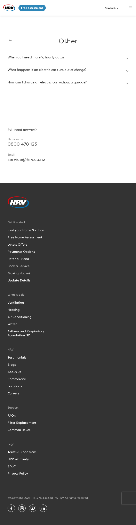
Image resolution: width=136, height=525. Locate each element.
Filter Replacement (22, 423)
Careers (13, 393)
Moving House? (19, 273)
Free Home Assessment (25, 237)
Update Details (19, 280)
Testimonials (17, 357)
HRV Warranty (18, 459)
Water (12, 324)
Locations (15, 386)
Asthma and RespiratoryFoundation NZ (26, 333)
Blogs (12, 365)
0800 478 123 (22, 144)
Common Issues (19, 430)
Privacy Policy (18, 473)
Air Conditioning (20, 317)
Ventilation (16, 303)
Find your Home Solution (26, 230)
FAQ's (12, 415)
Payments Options (21, 252)
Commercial (17, 379)
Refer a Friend (18, 259)
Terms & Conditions (22, 452)
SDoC (12, 466)
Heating (14, 310)
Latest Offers (17, 245)
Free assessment (32, 8)
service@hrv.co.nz (26, 159)
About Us (14, 372)
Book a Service (19, 266)
